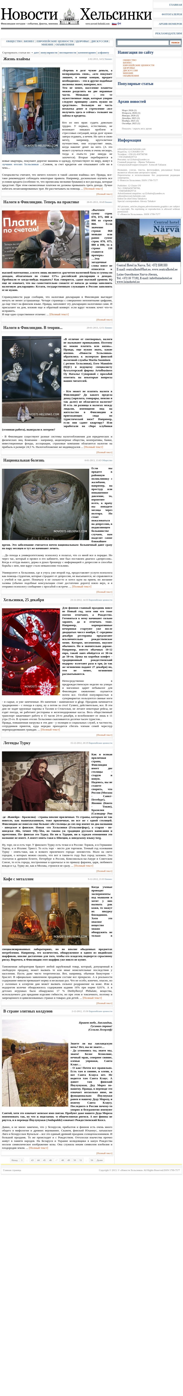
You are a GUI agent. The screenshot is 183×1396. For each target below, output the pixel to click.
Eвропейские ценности (100, 600)
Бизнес (108, 59)
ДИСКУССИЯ (99, 41)
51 (81, 1160)
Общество (107, 460)
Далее (100, 1160)
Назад (15, 1160)
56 (92, 1160)
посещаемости (67, 52)
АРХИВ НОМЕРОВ (170, 23)
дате (36, 52)
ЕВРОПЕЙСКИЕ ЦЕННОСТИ (55, 41)
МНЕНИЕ (47, 44)
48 (62, 1160)
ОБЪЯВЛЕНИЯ (64, 44)
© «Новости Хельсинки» (130, 1170)
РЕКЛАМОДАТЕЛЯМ (168, 33)
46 (50, 1160)
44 (38, 1160)
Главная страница (12, 1170)
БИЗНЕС (29, 41)
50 (75, 1160)
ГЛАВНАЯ (175, 4)
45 (44, 1160)
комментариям (87, 52)
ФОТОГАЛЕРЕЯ (172, 14)
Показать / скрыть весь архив (137, 128)
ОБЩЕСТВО (14, 41)
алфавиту (103, 52)
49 (68, 1160)
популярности (49, 52)
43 (32, 1160)
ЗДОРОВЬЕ (82, 41)
